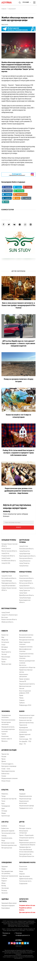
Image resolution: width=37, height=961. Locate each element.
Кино (3, 803)
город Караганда (24, 553)
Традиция (22, 794)
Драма (3, 761)
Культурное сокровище (8, 766)
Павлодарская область (8, 583)
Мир (2, 637)
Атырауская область (8, 556)
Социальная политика (26, 654)
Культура (4, 790)
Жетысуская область (26, 583)
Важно (21, 711)
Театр (3, 801)
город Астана (23, 546)
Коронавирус (5, 908)
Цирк (3, 808)
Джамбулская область (26, 595)
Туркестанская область (27, 588)
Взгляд (3, 886)
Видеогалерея (24, 840)
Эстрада (4, 811)
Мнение (4, 649)
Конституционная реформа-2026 (25, 692)
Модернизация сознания (9, 778)
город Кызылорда (25, 598)
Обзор (3, 883)
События (4, 878)
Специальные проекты (26, 838)
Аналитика (4, 736)
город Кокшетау (24, 551)
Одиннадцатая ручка (8, 771)
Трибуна (22, 703)
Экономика (5, 711)
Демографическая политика (25, 650)
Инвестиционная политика (24, 643)
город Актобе (5, 563)
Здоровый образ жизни (8, 903)
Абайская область (7, 622)
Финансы (4, 741)
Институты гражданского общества (27, 666)
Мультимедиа (5, 657)
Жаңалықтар (12, 9)
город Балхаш (23, 566)
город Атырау (5, 558)
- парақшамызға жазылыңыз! (17, 174)
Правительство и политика (24, 657)
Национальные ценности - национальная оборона (27, 844)
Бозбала (4, 826)
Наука (21, 871)
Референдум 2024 (25, 705)
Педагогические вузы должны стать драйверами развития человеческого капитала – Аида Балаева (18, 491)
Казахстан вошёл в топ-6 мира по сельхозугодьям (18, 416)
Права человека (24, 679)
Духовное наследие (9, 750)
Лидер (3, 869)
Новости (4, 631)
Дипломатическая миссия (25, 687)
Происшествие (6, 664)
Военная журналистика (9, 845)
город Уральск (6, 548)
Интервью (4, 647)
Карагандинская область (27, 556)
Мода (3, 840)
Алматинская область (26, 578)
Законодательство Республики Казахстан (26, 855)
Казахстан (4, 635)
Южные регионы (25, 572)
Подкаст (4, 881)
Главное (21, 700)
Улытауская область (25, 558)
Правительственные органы (25, 671)
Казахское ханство (25, 720)
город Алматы (23, 576)
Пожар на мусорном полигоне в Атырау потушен (18, 380)
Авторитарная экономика (6, 723)
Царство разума (24, 876)
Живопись (4, 794)
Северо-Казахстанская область (8, 589)
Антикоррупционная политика (8, 730)
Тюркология (23, 725)
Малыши (22, 826)
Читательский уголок (8, 833)
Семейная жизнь (6, 838)
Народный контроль (7, 727)
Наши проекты (6, 652)
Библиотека (5, 773)
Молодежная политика (26, 640)
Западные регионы (8, 540)
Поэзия (3, 756)
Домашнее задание (7, 831)
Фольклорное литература (23, 832)
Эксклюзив (5, 888)
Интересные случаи (7, 843)
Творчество (5, 754)
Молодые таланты (25, 828)
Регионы (4, 890)
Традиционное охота (26, 808)
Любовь (4, 836)
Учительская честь (25, 881)
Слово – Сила (5, 769)
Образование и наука (27, 862)
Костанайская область (8, 578)
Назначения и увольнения (23, 675)
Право (21, 695)
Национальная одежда (26, 806)
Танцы (3, 796)
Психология (23, 866)
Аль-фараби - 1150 (25, 741)
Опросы (4, 659)
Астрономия (23, 869)
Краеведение (23, 727)
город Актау (5, 553)
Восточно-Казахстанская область (9, 618)
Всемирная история (25, 718)
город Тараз (23, 593)
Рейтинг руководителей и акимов (27, 662)
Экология (4, 893)
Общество (4, 640)
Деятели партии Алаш (26, 723)
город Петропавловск (8, 585)
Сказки (3, 776)
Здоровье (4, 866)
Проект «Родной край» (26, 835)
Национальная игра (25, 796)
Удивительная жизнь (25, 879)
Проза (3, 759)
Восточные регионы (8, 608)
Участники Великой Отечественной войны (26, 851)
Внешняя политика (25, 637)
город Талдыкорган (25, 581)
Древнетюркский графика (24, 735)
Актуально (23, 631)
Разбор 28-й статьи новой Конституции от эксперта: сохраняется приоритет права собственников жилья (18, 453)
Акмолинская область (26, 549)
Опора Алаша (5, 781)
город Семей (5, 612)
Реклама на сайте (6, 934)
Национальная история (26, 715)
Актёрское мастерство (8, 799)
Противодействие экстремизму (7, 872)
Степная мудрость (7, 764)
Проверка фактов (24, 847)
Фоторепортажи (6, 848)
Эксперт (4, 654)
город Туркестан (24, 590)
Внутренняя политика (26, 635)
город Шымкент (24, 585)
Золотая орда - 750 (25, 739)
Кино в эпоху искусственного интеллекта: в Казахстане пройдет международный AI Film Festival (18, 305)
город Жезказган (24, 561)
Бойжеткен (5, 828)
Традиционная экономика (6, 716)
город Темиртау (24, 563)
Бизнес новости (6, 739)
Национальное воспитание (24, 802)
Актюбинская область (8, 561)
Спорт (3, 645)
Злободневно (6, 862)
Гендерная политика (25, 647)
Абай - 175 (22, 744)
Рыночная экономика (8, 720)
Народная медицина (8, 905)
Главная (3, 9)
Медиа (3, 813)
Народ (21, 698)
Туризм (3, 734)
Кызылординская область (24, 601)
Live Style (4, 822)
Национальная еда (25, 799)
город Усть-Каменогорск (9, 615)
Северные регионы (8, 572)
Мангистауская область (9, 551)
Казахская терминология (9, 876)
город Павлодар (6, 581)
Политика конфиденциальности (23, 934)
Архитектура (5, 816)
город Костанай (6, 576)
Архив (3, 662)
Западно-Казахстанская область (9, 545)
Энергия (22, 874)
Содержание (23, 883)
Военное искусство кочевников (25, 731)
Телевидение (5, 806)
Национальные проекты (27, 684)
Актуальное (5, 642)
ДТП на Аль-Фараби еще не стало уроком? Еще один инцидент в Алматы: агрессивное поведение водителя (18, 343)
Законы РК (22, 681)
